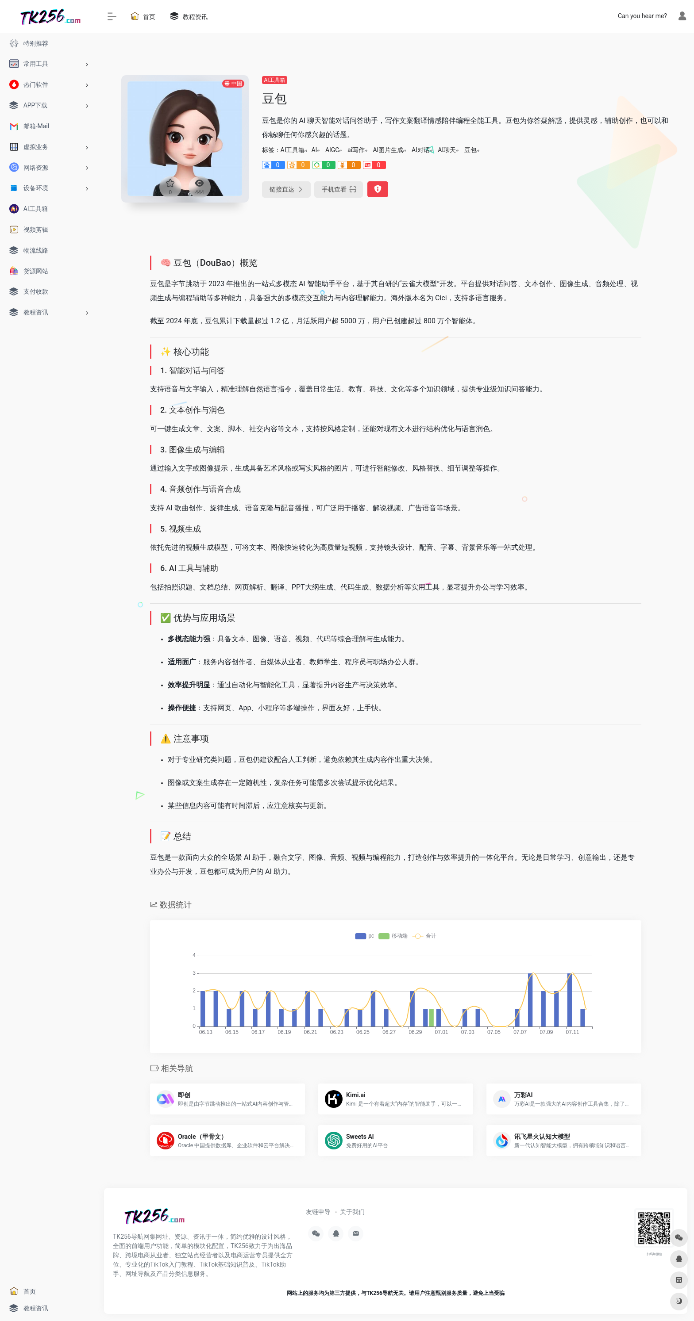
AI (314, 149)
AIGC (332, 149)
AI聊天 (447, 149)
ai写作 (356, 149)
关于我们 (352, 1211)
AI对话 (421, 149)
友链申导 (318, 1211)
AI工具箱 (274, 80)
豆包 (470, 149)
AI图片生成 (388, 149)
